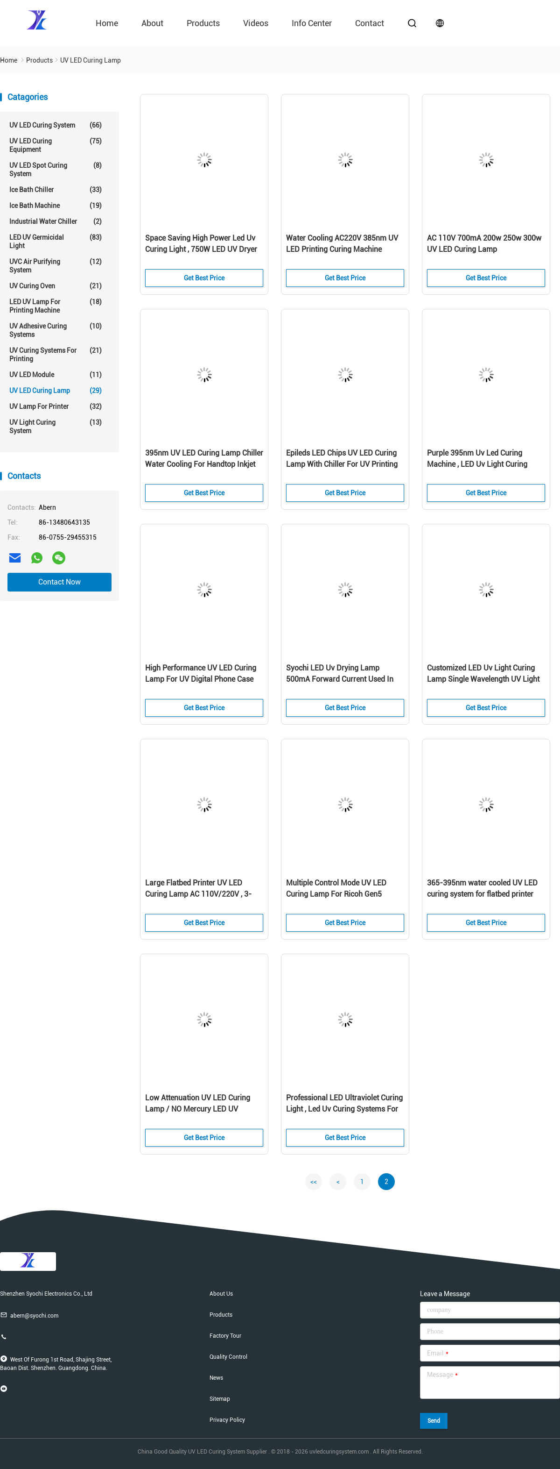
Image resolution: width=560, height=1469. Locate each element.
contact (369, 23)
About (152, 23)
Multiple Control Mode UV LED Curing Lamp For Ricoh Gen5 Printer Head (336, 894)
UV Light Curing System (55, 426)
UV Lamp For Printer (55, 406)
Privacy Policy (227, 1420)
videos (255, 23)
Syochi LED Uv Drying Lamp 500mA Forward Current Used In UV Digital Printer (339, 679)
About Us (221, 1294)
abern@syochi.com (29, 1315)
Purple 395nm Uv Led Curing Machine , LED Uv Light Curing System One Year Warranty (477, 464)
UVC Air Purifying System (55, 265)
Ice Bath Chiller (55, 189)
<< (313, 1181)
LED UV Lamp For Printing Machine (55, 306)
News (216, 1378)
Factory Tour (225, 1336)
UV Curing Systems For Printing (55, 354)
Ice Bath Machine (55, 205)
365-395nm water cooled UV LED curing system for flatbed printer (482, 888)
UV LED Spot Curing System (55, 169)
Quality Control (228, 1357)
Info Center (312, 23)
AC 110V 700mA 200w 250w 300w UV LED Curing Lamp (484, 244)
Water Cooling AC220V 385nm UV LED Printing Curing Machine (342, 244)
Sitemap (220, 1399)
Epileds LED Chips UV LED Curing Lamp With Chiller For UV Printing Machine (342, 464)
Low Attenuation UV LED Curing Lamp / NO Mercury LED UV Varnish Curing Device (197, 1109)
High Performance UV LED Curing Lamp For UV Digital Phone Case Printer (200, 679)
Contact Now (59, 582)
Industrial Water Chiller (55, 221)
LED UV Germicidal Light (55, 241)
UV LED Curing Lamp (55, 390)
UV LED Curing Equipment (55, 145)
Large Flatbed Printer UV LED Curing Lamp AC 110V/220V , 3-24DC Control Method (198, 894)
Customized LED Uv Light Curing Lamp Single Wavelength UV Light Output (483, 679)
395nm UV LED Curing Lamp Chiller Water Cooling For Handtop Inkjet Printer (204, 464)
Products (203, 23)
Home (107, 23)
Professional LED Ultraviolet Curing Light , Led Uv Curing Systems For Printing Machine (344, 1109)
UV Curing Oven (55, 286)
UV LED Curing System (55, 125)
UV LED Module (55, 375)
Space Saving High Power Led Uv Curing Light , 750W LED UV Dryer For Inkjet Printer (201, 249)
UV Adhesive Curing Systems (55, 330)
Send (433, 1421)
